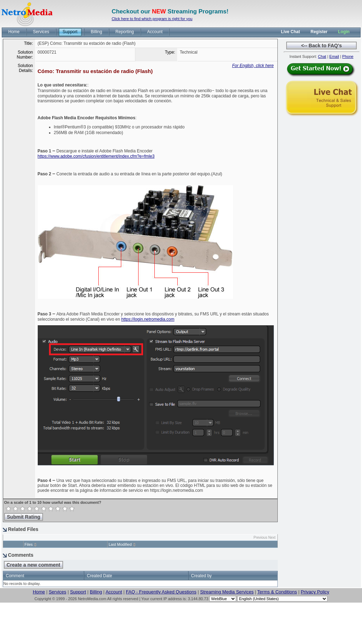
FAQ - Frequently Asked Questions (161, 591)
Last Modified (120, 544)
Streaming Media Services (227, 591)
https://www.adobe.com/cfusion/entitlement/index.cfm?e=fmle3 (96, 156)
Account (113, 591)
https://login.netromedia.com (147, 319)
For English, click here (253, 65)
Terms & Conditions (277, 591)
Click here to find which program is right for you (152, 19)
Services (57, 591)
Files (29, 544)
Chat (322, 56)
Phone (348, 56)
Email (334, 56)
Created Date (99, 575)
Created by (201, 575)
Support (78, 591)
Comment (15, 575)
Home (39, 591)
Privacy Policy (315, 591)
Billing (96, 591)
